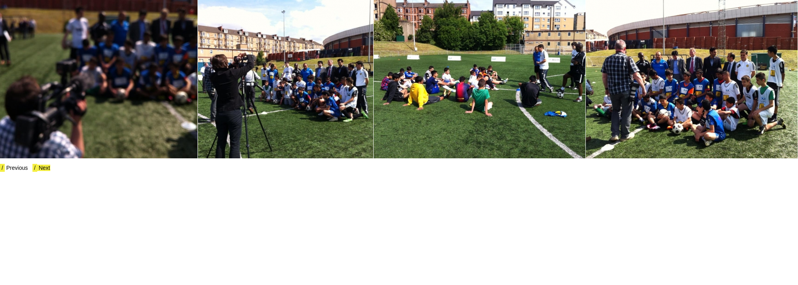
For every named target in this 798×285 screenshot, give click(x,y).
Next (41, 168)
